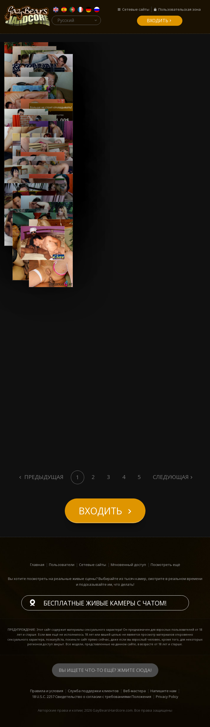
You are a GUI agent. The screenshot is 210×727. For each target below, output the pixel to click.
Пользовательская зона (179, 9)
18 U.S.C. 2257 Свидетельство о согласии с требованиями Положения (91, 696)
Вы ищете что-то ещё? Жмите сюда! (105, 670)
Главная (37, 564)
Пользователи (61, 564)
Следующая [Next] (171, 477)
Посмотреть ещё (165, 564)
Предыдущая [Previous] (43, 477)
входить (157, 21)
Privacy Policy (167, 696)
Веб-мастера (134, 690)
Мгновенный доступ (128, 564)
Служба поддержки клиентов (93, 690)
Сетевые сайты (135, 9)
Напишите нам (163, 690)
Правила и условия (46, 690)
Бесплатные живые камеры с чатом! (105, 603)
